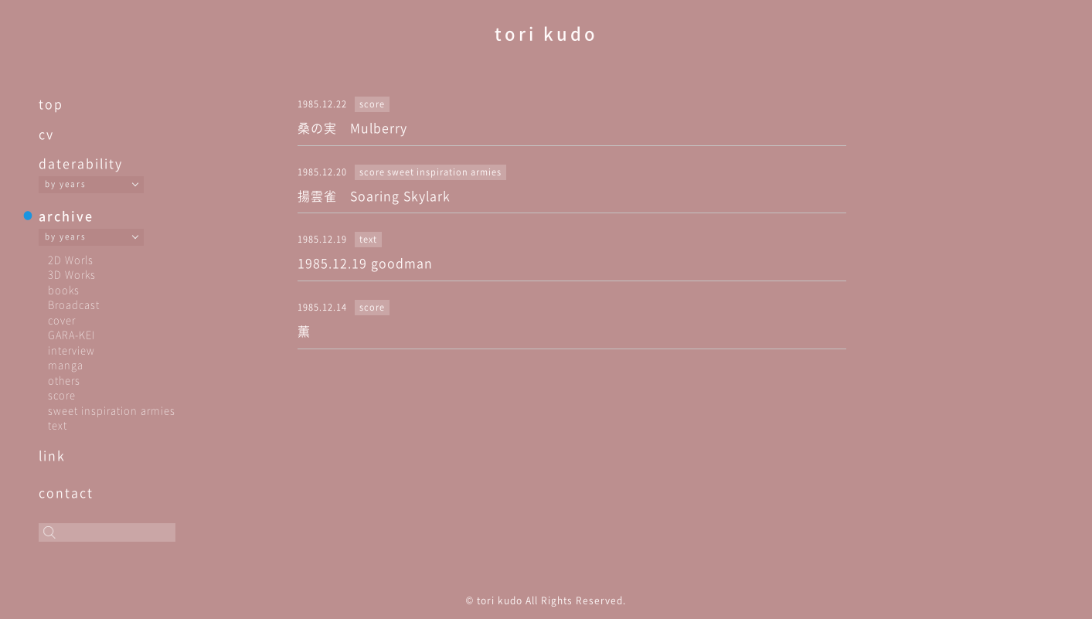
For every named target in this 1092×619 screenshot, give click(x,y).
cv (46, 133)
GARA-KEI (71, 334)
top (51, 103)
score (62, 394)
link (52, 455)
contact (66, 492)
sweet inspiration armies (111, 410)
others (64, 379)
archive (66, 215)
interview (71, 349)
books (64, 289)
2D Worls (71, 259)
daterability (81, 163)
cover (62, 319)
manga (65, 364)
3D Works (72, 274)
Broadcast (74, 304)
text (57, 424)
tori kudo (546, 33)
